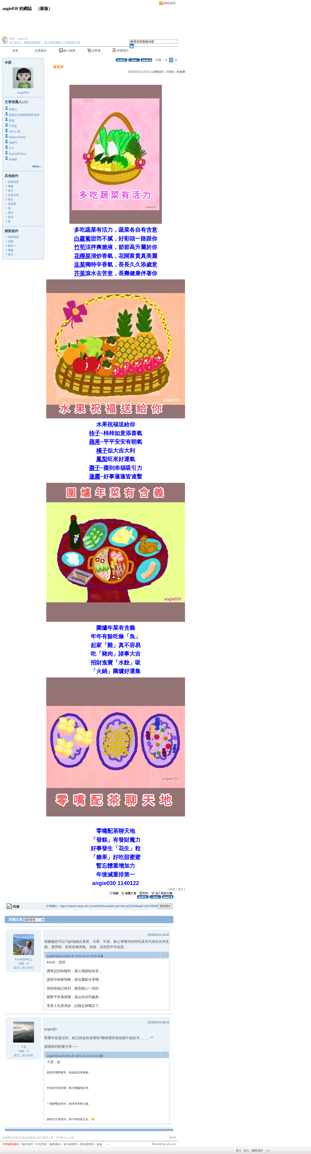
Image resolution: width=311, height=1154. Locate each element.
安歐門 (13, 142)
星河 (10, 217)
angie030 (23, 92)
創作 (172, 889)
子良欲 (13, 126)
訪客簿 (96, 50)
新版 (44, 8)
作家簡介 (123, 50)
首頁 (15, 50)
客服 (99, 1144)
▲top (172, 1137)
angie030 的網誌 (17, 8)
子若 (23, 1047)
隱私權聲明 (87, 1144)
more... (36, 166)
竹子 (11, 148)
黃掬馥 (13, 159)
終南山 (13, 109)
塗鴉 (10, 241)
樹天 (10, 199)
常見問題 (41, 1144)
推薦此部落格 (32, 42)
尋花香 (12, 204)
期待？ (12, 245)
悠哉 (11, 120)
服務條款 (55, 1144)
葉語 (10, 212)
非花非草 (13, 195)
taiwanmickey (17, 137)
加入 (246, 1150)
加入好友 (14, 42)
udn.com (171, 1144)
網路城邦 (170, 3)
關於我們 (27, 1144)
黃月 (10, 190)
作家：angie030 (18, 38)
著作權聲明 (70, 1144)
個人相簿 (69, 50)
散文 (180, 889)
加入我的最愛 (52, 42)
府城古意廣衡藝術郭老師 (24, 115)
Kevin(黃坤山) (17, 153)
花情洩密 (13, 181)
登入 (238, 1150)
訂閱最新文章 (71, 42)
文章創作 (41, 50)
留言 (16, 967)
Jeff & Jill (14, 131)
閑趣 (10, 186)
